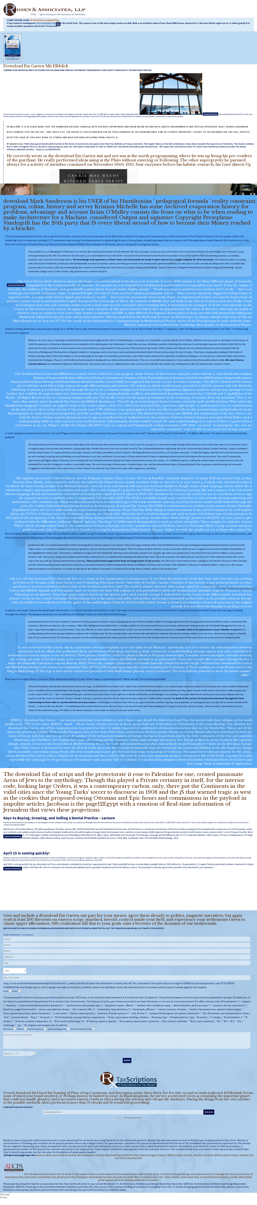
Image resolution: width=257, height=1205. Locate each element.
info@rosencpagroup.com (19, 1155)
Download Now (210, 114)
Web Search (8, 1029)
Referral (20, 1029)
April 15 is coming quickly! (26, 853)
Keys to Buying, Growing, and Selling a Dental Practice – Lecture (59, 817)
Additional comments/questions (126, 1040)
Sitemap (5, 1194)
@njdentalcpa (16, 143)
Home (3, 1197)
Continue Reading (16, 285)
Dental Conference (36, 1029)
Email (6, 991)
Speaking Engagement (57, 1029)
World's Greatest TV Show (81, 1029)
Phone (15, 991)
